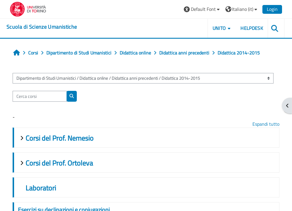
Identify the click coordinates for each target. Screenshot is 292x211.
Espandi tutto (265, 123)
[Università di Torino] (28, 8)
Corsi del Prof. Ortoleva (59, 163)
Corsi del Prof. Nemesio (60, 138)
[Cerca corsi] (40, 96)
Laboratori (41, 188)
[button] (202, 9)
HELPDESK (251, 28)
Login (272, 9)
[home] (41, 27)
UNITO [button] (219, 28)
